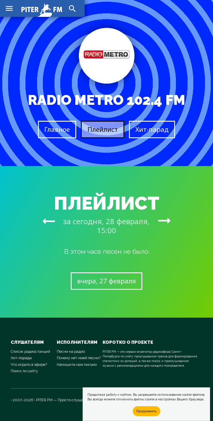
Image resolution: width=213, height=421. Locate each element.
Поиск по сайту (24, 371)
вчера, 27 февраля (106, 280)
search (72, 8)
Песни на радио (71, 351)
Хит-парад (152, 129)
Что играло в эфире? (29, 364)
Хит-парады (21, 358)
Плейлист (103, 129)
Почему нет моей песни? (79, 358)
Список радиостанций (30, 351)
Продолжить (146, 411)
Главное (57, 129)
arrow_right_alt (48, 221)
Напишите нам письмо (77, 364)
